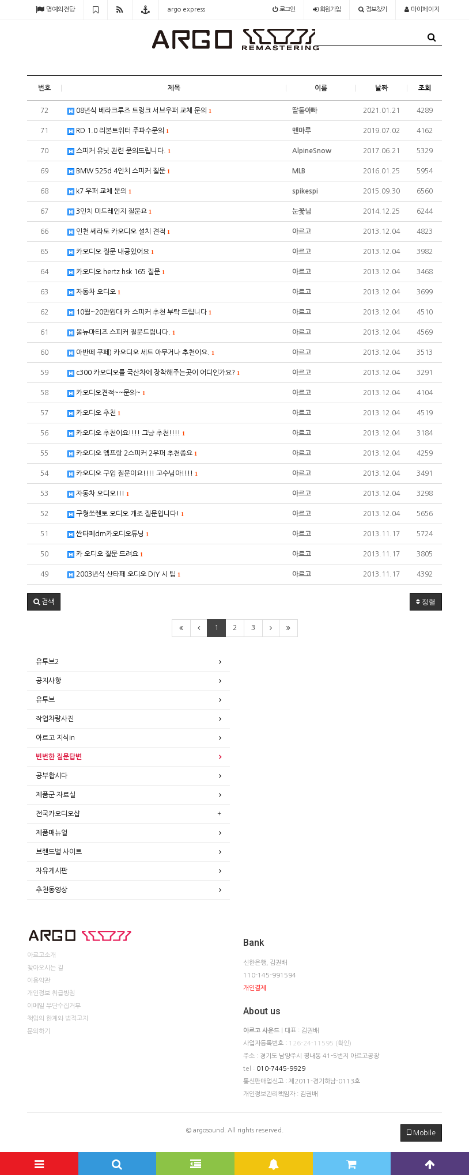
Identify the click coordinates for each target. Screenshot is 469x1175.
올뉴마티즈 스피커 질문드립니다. (121, 332)
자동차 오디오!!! (98, 494)
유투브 (45, 699)
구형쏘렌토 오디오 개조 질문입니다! (125, 514)
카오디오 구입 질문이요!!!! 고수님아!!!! (132, 473)
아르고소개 (41, 955)
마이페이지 (422, 9)
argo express (186, 9)
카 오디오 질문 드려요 (105, 554)
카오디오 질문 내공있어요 (110, 252)
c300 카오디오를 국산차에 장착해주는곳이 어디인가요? (153, 373)
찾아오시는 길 (45, 968)
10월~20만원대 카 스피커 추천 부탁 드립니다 (139, 312)
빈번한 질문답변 (59, 756)
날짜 (381, 88)
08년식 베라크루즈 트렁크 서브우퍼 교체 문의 (139, 111)
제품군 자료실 (55, 794)
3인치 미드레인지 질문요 (109, 211)
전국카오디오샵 (58, 813)
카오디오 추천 (93, 413)
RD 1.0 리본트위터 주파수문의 (118, 131)
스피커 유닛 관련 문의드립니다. (119, 151)
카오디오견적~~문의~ (106, 393)
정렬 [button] (426, 602)
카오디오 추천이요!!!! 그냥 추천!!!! (126, 433)
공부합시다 (51, 775)
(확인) (343, 1043)
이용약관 (38, 980)
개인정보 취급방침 (51, 993)
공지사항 (48, 680)
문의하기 (38, 1031)
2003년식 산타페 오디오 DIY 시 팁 (123, 574)
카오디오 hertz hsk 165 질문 (116, 272)
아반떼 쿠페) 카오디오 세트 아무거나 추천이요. (140, 353)
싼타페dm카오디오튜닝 (108, 534)
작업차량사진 (55, 718)
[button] (43, 602)
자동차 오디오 (93, 292)
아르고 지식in (55, 737)
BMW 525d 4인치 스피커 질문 (118, 171)
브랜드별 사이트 (59, 851)
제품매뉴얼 (51, 832)
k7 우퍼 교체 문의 (99, 191)
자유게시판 (51, 870)
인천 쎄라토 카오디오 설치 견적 (118, 232)
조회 (424, 88)
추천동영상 (51, 889)
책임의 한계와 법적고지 (57, 1018)
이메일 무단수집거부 (54, 1006)
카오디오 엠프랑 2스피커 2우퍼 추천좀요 (132, 453)
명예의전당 (55, 9)
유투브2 (47, 661)
